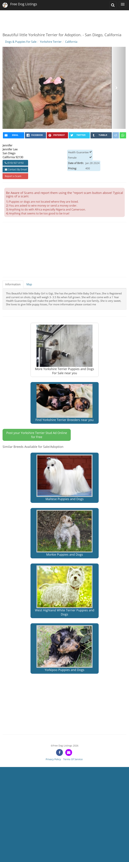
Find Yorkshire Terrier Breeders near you (64, 403)
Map (29, 284)
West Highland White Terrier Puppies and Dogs (64, 590)
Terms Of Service (73, 759)
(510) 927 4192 (14, 162)
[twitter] (79, 135)
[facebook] (35, 135)
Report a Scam (13, 176)
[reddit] (115, 135)
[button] (12, 88)
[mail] (13, 135)
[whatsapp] (123, 135)
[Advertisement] (64, 18)
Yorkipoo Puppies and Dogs (64, 648)
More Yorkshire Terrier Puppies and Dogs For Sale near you (64, 350)
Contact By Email (16, 169)
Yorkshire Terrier (51, 42)
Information (13, 284)
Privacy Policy (53, 759)
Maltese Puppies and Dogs (64, 477)
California (71, 42)
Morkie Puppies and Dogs (64, 533)
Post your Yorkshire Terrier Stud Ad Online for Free (36, 435)
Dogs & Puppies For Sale (20, 42)
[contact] (68, 752)
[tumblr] (101, 135)
